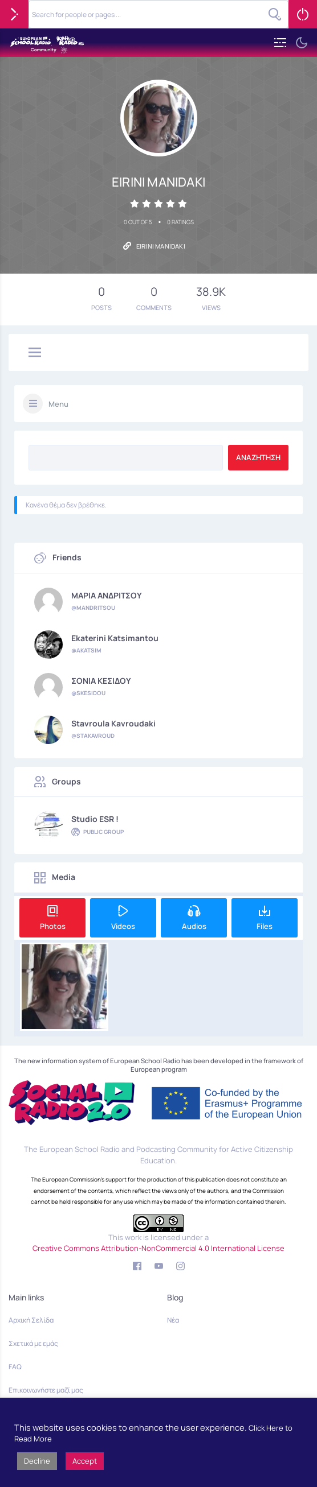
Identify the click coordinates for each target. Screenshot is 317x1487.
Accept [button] (84, 1461)
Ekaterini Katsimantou (114, 638)
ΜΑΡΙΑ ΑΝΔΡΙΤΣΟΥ (106, 595)
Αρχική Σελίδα (31, 1320)
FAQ (15, 1367)
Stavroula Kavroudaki (113, 723)
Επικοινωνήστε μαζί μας (46, 1390)
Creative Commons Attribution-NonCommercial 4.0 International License (158, 1248)
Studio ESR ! (95, 819)
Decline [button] (37, 1461)
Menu (58, 403)
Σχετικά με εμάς (33, 1343)
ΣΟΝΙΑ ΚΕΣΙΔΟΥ (101, 680)
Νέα (173, 1320)
